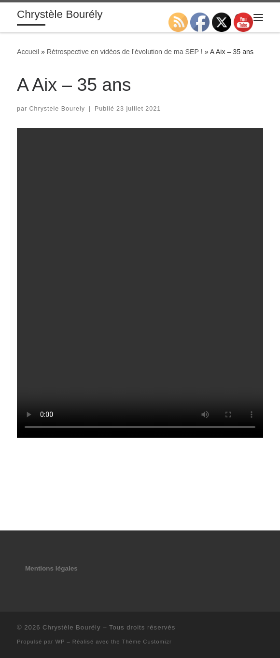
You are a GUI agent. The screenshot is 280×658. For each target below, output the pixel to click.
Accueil (28, 52)
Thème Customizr (146, 641)
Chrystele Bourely (57, 108)
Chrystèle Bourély (71, 627)
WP (60, 641)
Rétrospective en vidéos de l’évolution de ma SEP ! (125, 52)
